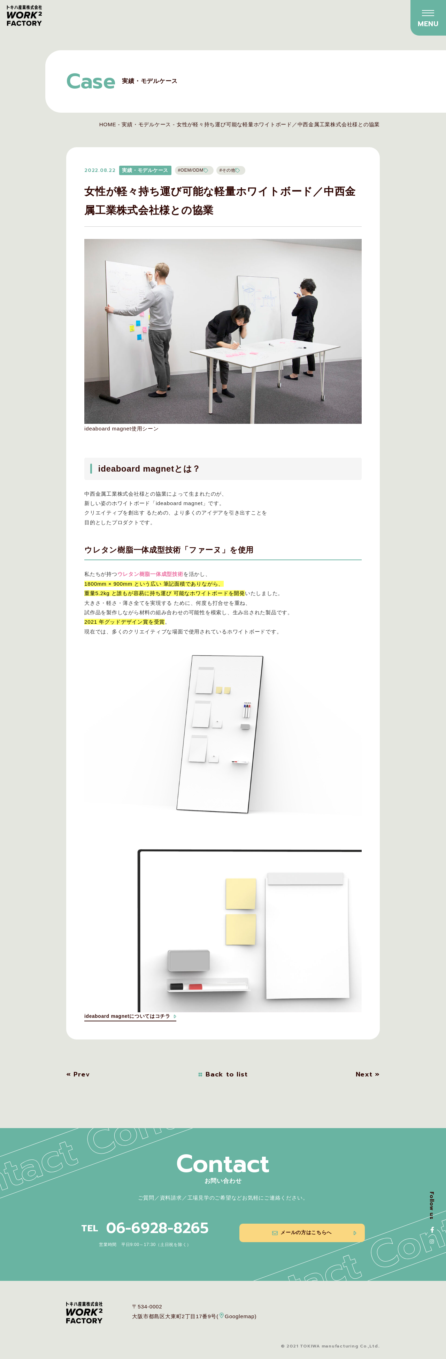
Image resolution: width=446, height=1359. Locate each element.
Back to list (223, 1075)
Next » (368, 1075)
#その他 (234, 170)
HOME (107, 124)
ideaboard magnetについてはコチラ (134, 1017)
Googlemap (237, 1317)
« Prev (78, 1075)
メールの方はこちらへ (313, 1237)
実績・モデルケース (146, 124)
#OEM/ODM (194, 170)
